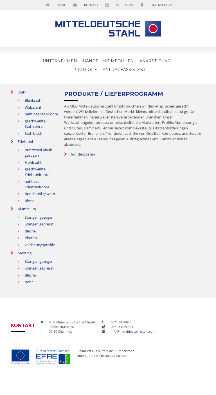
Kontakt (91, 5)
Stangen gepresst (39, 224)
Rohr (29, 281)
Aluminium (27, 208)
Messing (25, 252)
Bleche (30, 231)
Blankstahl (33, 100)
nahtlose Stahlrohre (41, 114)
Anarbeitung (155, 60)
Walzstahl (33, 107)
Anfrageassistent (124, 69)
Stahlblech (33, 133)
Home (61, 5)
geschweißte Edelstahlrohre (37, 171)
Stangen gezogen (39, 217)
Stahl (22, 92)
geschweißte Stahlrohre (35, 123)
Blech (29, 200)
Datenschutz (161, 5)
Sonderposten (83, 154)
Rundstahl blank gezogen (38, 152)
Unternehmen (60, 60)
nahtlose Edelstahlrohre (37, 184)
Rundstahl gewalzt (40, 193)
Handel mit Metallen (108, 60)
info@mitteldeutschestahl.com (133, 331)
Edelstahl (25, 141)
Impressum (125, 5)
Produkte (85, 69)
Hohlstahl (33, 162)
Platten (31, 237)
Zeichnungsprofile (40, 244)
